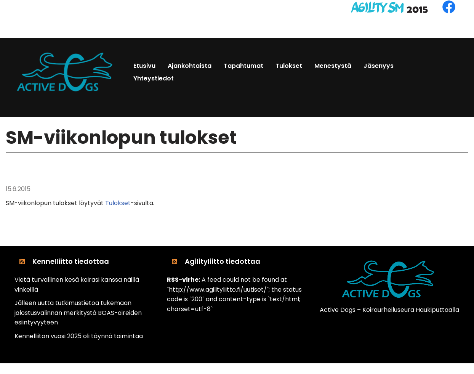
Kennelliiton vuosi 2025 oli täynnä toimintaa (78, 336)
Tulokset (118, 203)
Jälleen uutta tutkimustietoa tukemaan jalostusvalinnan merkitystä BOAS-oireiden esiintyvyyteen (78, 313)
